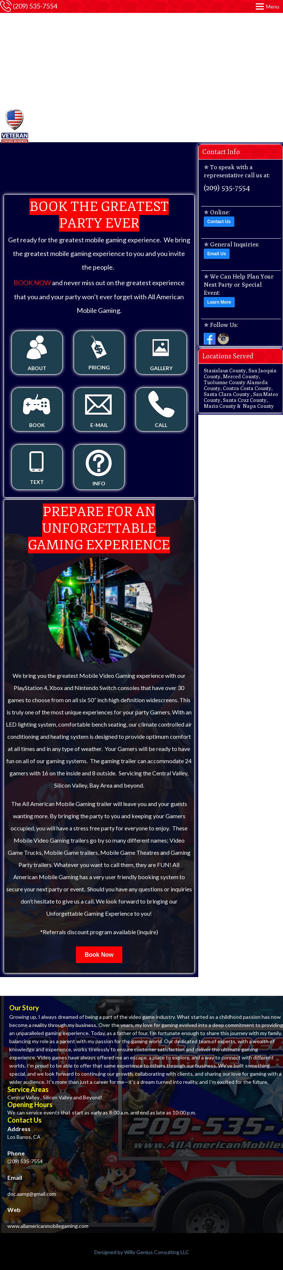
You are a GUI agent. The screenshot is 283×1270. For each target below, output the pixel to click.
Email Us (216, 253)
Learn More (219, 302)
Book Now (99, 955)
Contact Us (219, 221)
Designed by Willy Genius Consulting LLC (141, 1252)
